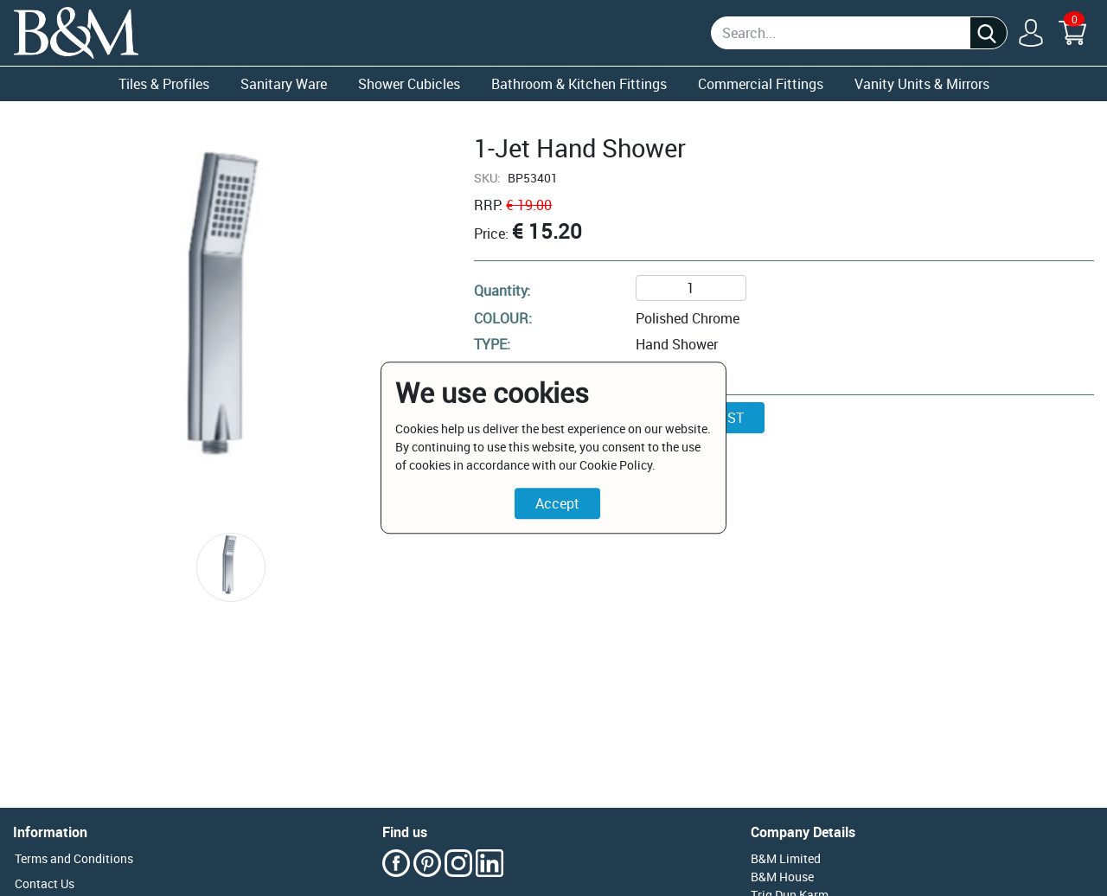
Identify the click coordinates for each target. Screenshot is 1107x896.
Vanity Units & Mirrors (921, 83)
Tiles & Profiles (163, 83)
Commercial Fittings (760, 83)
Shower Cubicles (409, 83)
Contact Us (44, 883)
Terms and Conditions (74, 858)
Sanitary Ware (283, 83)
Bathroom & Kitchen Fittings (579, 83)
